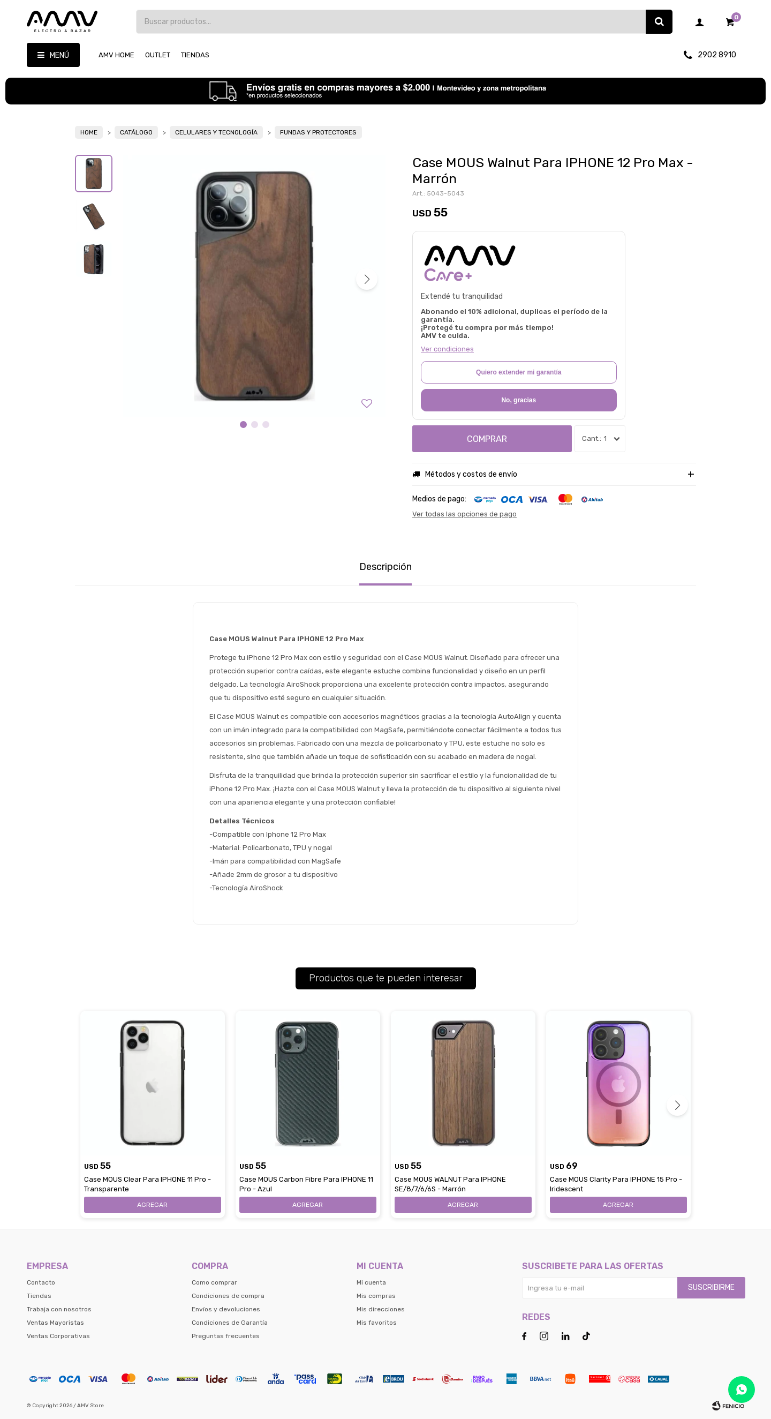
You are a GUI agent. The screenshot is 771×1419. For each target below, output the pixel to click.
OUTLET (157, 55)
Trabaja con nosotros (59, 1309)
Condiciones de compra (228, 1296)
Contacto (41, 1282)
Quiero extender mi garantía (518, 372)
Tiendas (195, 55)
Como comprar (214, 1282)
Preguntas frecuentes (226, 1336)
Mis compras (376, 1296)
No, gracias (518, 400)
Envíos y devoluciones (226, 1309)
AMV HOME (116, 55)
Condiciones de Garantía (230, 1322)
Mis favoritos (377, 1322)
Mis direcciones (381, 1309)
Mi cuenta (371, 1282)
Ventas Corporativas (58, 1336)
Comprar (487, 439)
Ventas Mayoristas (55, 1322)
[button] (366, 279)
